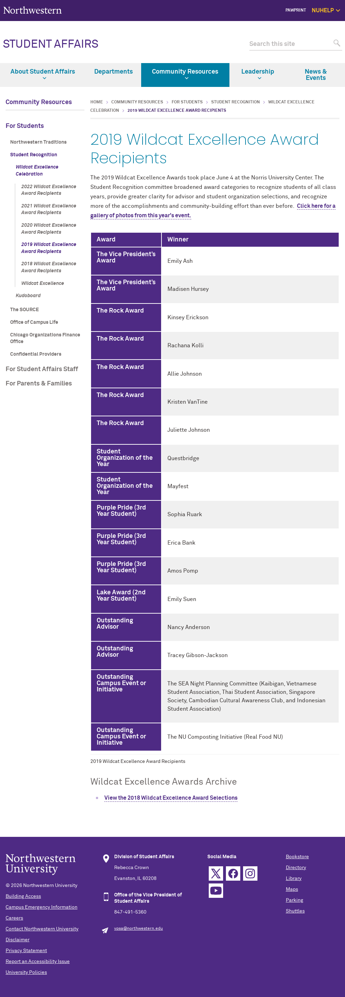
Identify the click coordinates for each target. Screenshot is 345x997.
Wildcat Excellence (42, 283)
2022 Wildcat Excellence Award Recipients (48, 190)
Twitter (216, 873)
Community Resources (185, 74)
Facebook (233, 873)
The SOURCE (24, 309)
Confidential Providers (35, 354)
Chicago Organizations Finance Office (45, 338)
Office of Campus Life (34, 322)
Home (96, 102)
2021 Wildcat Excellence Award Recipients (48, 210)
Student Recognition (33, 154)
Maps (292, 889)
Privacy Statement (26, 950)
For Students (25, 126)
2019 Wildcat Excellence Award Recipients (48, 248)
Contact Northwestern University (42, 929)
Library (294, 878)
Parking (294, 900)
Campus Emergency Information (41, 907)
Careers (14, 918)
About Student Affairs (43, 74)
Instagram (250, 873)
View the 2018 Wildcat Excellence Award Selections (170, 798)
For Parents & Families (39, 384)
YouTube (216, 890)
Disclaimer (17, 939)
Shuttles (295, 911)
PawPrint (295, 10)
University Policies (26, 972)
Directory (296, 867)
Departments (113, 72)
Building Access (23, 896)
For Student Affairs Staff (42, 369)
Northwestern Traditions (38, 142)
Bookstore (297, 856)
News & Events (316, 75)
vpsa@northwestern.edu (138, 929)
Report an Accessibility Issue (38, 961)
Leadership (257, 74)
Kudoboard (28, 295)
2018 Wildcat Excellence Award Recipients (48, 267)
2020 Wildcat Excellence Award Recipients (48, 229)
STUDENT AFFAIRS (50, 44)
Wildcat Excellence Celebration (37, 171)
